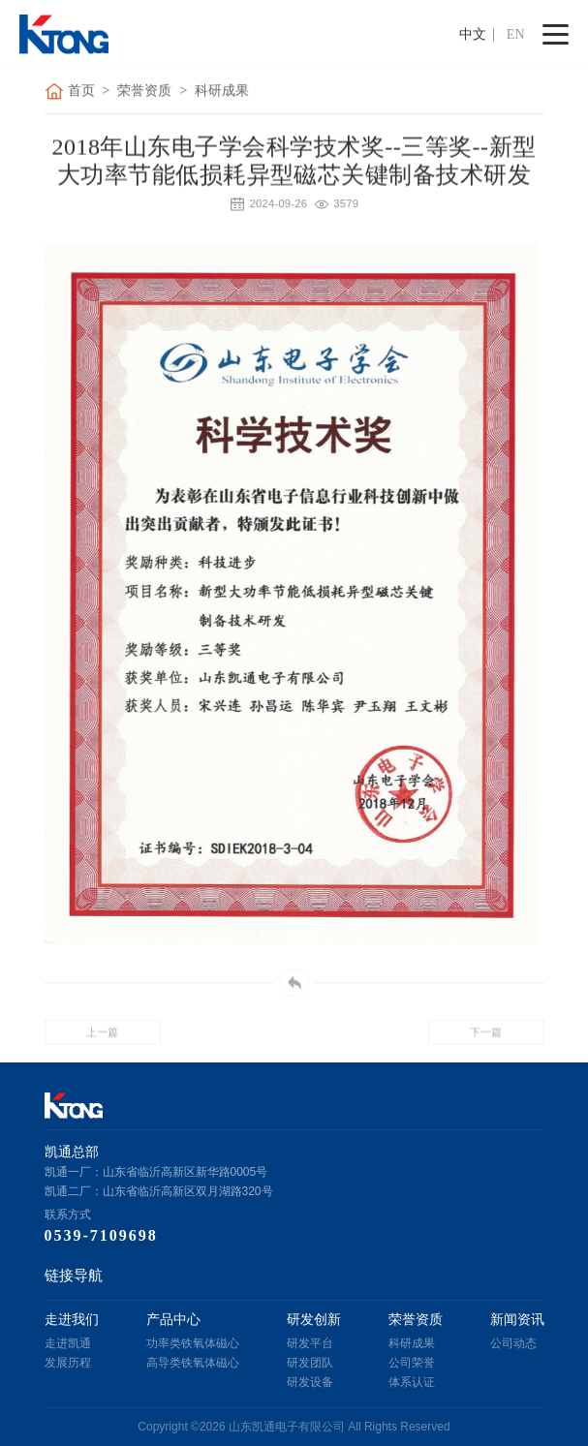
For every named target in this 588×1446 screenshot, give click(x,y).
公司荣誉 (411, 1362)
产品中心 (173, 1319)
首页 (81, 93)
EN (516, 35)
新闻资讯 (517, 1319)
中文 (473, 35)
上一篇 (102, 1050)
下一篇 (486, 1050)
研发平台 (310, 1343)
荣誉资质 (144, 93)
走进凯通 (68, 1343)
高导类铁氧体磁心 (192, 1362)
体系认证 (411, 1382)
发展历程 (68, 1362)
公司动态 (513, 1343)
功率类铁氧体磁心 (192, 1343)
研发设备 (310, 1382)
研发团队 (310, 1362)
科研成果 (222, 93)
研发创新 (314, 1319)
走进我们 (72, 1319)
